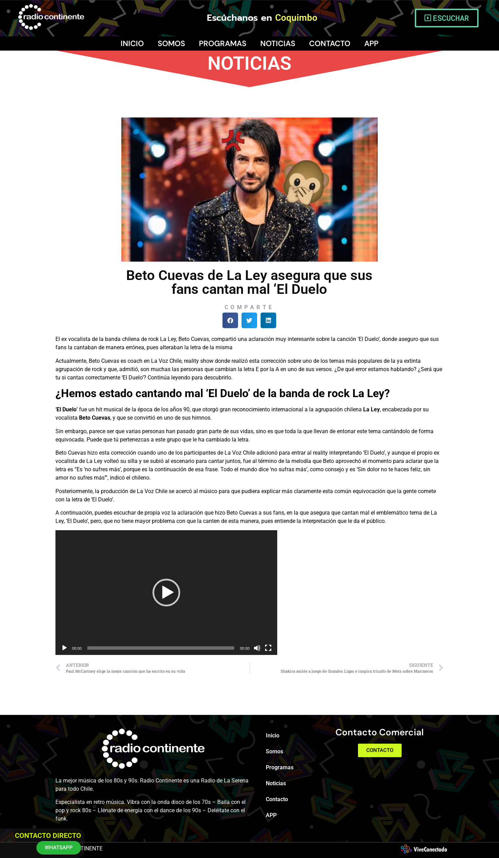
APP (371, 43)
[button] (230, 320)
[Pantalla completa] (268, 648)
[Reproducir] (64, 648)
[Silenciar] (257, 648)
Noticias (277, 43)
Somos (171, 43)
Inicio (132, 43)
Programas (222, 43)
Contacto (329, 43)
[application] (166, 592)
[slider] (161, 648)
